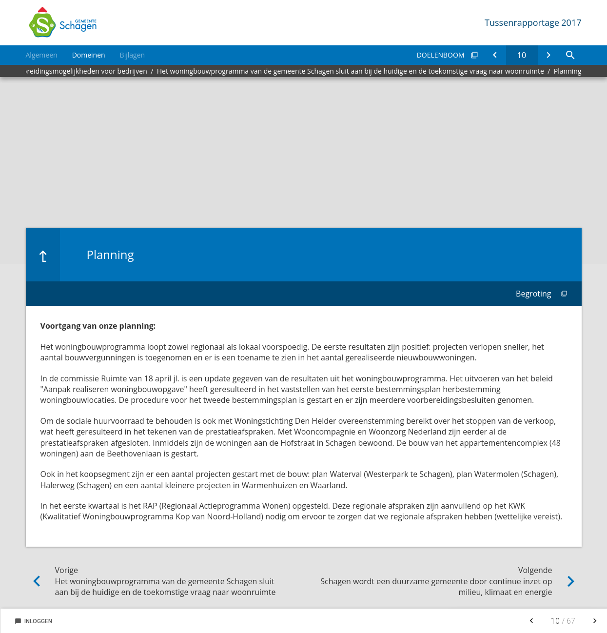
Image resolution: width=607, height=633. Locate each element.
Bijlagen (132, 54)
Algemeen (42, 54)
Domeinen (88, 54)
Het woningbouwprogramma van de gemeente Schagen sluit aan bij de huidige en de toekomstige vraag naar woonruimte (350, 71)
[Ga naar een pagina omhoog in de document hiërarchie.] (43, 254)
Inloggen (33, 621)
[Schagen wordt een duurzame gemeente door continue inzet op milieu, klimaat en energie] (549, 55)
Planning (568, 71)
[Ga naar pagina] (522, 55)
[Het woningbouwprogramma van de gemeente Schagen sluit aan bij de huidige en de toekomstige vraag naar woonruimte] (495, 55)
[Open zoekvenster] (571, 55)
